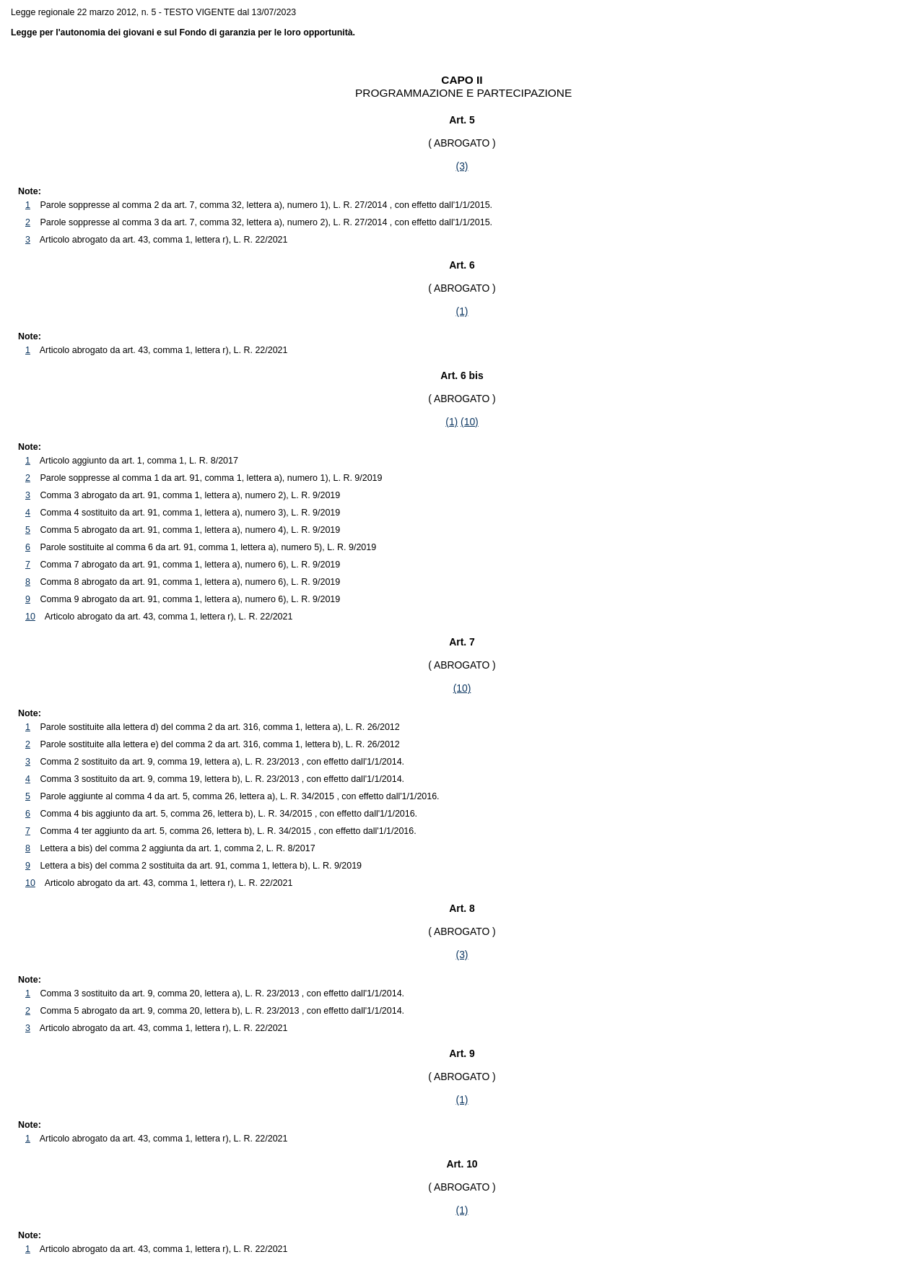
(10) (470, 421)
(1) (462, 311)
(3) (462, 166)
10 (30, 617)
